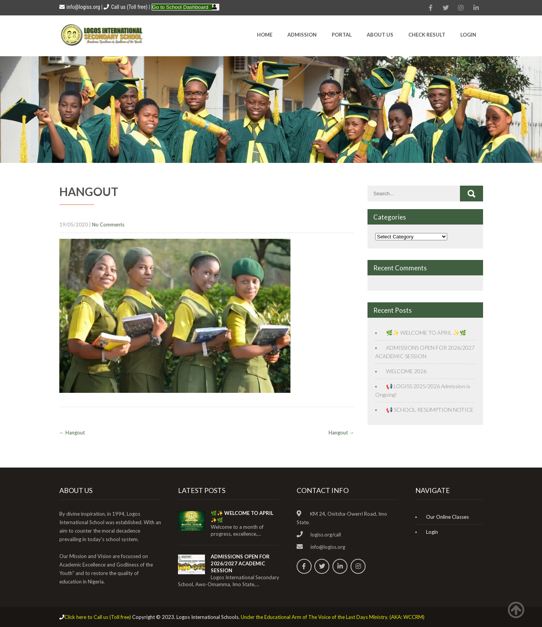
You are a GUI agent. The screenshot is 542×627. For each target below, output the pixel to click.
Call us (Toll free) (129, 7)
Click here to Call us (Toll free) (97, 617)
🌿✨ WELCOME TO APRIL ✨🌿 (426, 332)
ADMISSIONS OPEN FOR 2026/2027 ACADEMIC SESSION (240, 563)
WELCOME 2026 (406, 371)
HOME (264, 35)
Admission (302, 35)
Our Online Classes (447, 517)
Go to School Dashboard (180, 7)
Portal (342, 35)
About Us (380, 35)
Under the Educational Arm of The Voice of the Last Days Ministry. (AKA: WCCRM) (333, 617)
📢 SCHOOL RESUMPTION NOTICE (429, 409)
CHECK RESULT (426, 35)
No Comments (108, 224)
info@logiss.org (79, 7)
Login (468, 35)
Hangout (72, 432)
